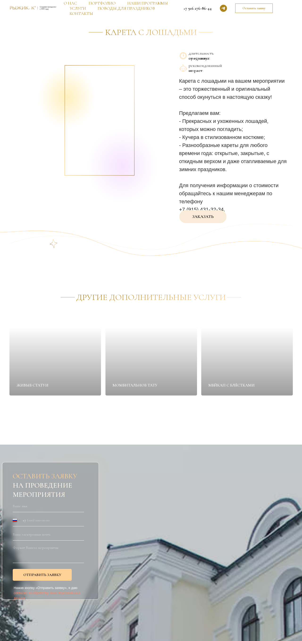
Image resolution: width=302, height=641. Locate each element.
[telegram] (223, 8)
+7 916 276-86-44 (198, 8)
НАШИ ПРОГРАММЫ (147, 3)
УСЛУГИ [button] (78, 8)
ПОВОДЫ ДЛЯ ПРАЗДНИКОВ (126, 8)
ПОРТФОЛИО (102, 3)
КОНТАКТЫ (81, 13)
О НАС (70, 3)
